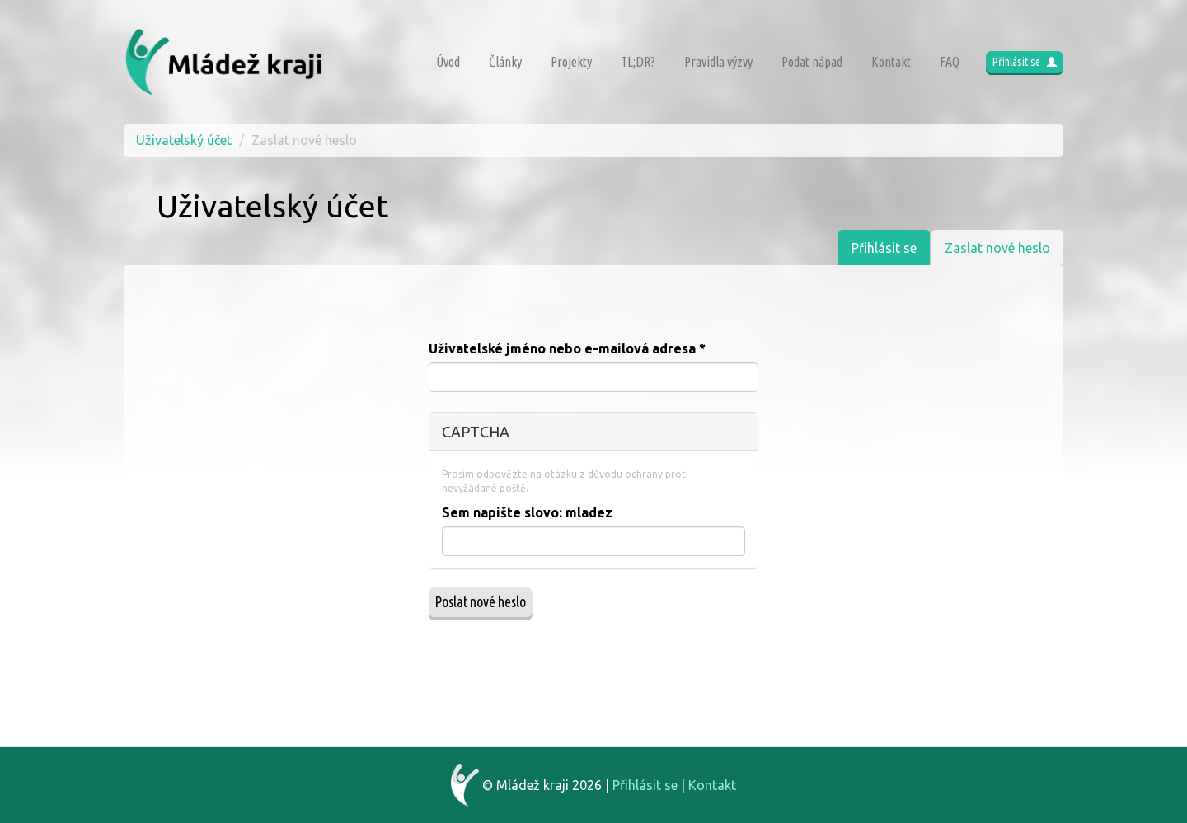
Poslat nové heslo (480, 602)
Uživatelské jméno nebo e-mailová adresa (567, 348)
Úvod (448, 61)
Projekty (571, 61)
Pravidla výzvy (718, 61)
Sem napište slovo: (527, 512)
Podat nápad (811, 61)
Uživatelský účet (184, 140)
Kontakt (891, 61)
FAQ (949, 61)
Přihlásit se (1024, 61)
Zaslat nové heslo (1004, 252)
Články (505, 61)
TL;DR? (638, 61)
